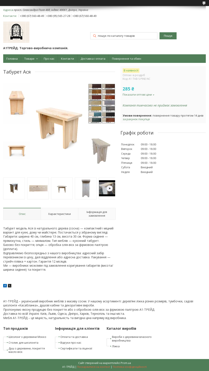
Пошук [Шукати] (168, 35)
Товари (29, 59)
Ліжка (116, 346)
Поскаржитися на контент (93, 367)
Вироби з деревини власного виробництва (132, 338)
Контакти (67, 59)
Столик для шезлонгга (23, 342)
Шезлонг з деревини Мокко (27, 337)
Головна (12, 59)
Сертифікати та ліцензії (76, 348)
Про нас (49, 59)
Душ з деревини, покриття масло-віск (27, 350)
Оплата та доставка (74, 337)
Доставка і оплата (93, 59)
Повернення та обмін (126, 59)
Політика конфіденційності (130, 367)
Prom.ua (126, 363)
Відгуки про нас (70, 342)
